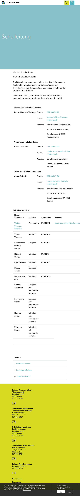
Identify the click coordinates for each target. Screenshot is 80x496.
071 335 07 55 (53, 146)
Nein (69, 492)
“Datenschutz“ (27, 490)
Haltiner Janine (21, 363)
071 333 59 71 (53, 112)
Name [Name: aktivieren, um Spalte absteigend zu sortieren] (16, 357)
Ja (61, 492)
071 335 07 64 (53, 176)
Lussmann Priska (21, 370)
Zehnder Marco (21, 376)
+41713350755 (46, 370)
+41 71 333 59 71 (47, 363)
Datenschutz (17, 479)
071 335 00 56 (17, 468)
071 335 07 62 (17, 398)
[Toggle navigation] (76, 3)
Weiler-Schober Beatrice (18, 226)
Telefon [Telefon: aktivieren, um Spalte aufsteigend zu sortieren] (43, 357)
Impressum (16, 482)
